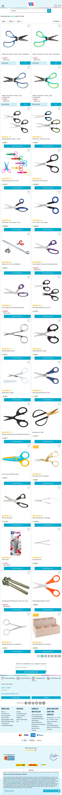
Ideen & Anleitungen (21, 719)
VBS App (34, 730)
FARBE (3, 21)
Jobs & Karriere (5, 714)
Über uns (3, 712)
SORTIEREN (56, 21)
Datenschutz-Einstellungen (39, 724)
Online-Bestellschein (37, 714)
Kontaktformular (16, 697)
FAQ (17, 721)
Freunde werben (20, 715)
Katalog (18, 712)
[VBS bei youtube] (36, 703)
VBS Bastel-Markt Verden (7, 721)
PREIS (18, 21)
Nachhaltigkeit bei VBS (7, 719)
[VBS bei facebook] (26, 703)
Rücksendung (35, 720)
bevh (9, 754)
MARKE (11, 21)
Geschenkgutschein (21, 714)
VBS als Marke (5, 717)
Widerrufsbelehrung (37, 722)
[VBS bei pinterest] (33, 703)
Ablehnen (46, 791)
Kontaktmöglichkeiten (52, 725)
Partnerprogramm (5, 715)
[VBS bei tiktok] (40, 703)
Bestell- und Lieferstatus (53, 727)
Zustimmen (54, 791)
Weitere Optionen (9, 791)
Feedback (46, 697)
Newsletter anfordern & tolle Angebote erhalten (31, 664)
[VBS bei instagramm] (29, 703)
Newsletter (19, 717)
